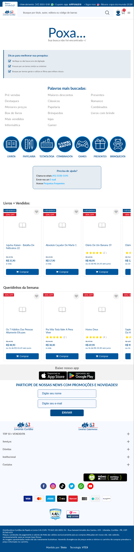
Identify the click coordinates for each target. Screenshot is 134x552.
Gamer (52, 125)
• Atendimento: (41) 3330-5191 (35, 4)
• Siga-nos (90, 4)
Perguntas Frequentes (54, 183)
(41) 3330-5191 (60, 175)
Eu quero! (67, 413)
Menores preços (16, 107)
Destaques (12, 101)
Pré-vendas (12, 95)
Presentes (97, 95)
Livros (11, 156)
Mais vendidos (14, 119)
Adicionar (22, 272)
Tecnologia (46, 156)
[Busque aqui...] (61, 12)
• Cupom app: (67, 5)
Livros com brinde (103, 113)
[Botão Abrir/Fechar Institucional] (128, 434)
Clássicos (54, 101)
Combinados (99, 107)
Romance (97, 101)
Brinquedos (55, 113)
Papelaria (54, 107)
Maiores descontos (60, 95)
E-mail (53, 179)
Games (82, 156)
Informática (12, 125)
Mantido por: (56, 547)
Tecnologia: (79, 547)
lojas (51, 119)
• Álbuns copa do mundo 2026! (116, 5)
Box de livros (13, 113)
